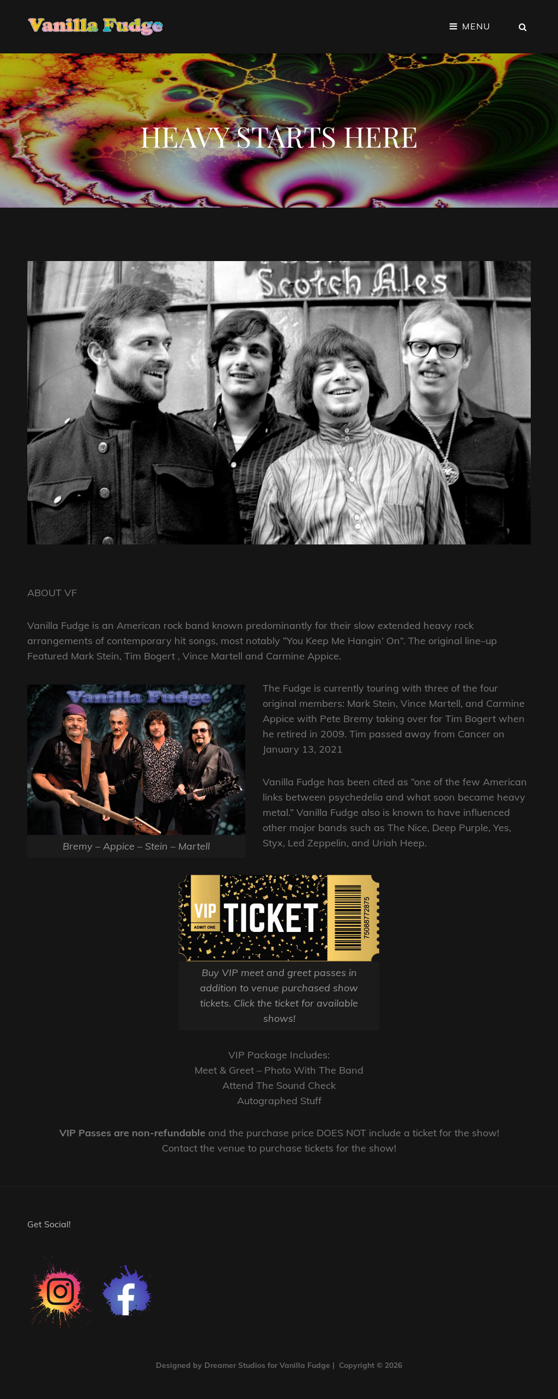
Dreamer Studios (234, 1365)
